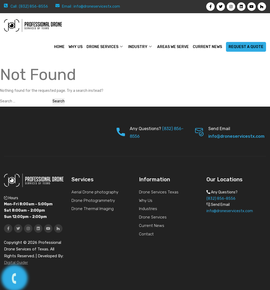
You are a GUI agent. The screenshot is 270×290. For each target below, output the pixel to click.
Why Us (145, 200)
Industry (137, 47)
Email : (68, 6)
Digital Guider (16, 262)
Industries (148, 208)
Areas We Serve (173, 47)
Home (59, 47)
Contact (146, 234)
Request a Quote (246, 47)
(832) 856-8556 (220, 198)
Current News (207, 47)
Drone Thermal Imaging (92, 208)
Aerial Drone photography (94, 192)
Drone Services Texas (159, 192)
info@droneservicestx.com (97, 6)
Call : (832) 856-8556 (29, 6)
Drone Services (102, 47)
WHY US (76, 47)
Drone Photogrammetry (93, 200)
